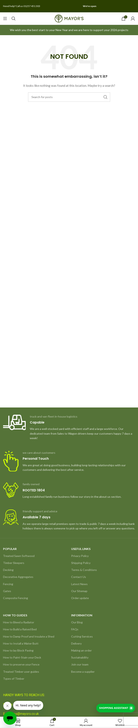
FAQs (74, 629)
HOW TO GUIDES (15, 615)
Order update (80, 598)
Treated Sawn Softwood (19, 556)
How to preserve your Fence (21, 664)
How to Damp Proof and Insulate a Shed (28, 636)
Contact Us (78, 577)
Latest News (79, 584)
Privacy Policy (80, 556)
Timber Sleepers (13, 563)
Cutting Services (82, 636)
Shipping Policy (80, 563)
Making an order (81, 650)
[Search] (13, 18)
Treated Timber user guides (21, 671)
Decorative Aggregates (18, 577)
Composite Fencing (15, 598)
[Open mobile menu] (5, 18)
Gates (7, 591)
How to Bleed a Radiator (18, 622)
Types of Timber (13, 678)
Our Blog (77, 622)
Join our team (79, 664)
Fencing (8, 584)
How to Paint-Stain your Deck (22, 657)
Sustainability (79, 657)
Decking (8, 570)
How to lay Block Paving (18, 650)
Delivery (76, 643)
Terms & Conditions (84, 570)
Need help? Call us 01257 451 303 (21, 6)
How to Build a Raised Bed (20, 629)
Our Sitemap (79, 591)
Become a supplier (83, 671)
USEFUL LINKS (80, 549)
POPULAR (10, 549)
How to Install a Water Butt (20, 643)
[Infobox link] (69, 428)
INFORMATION (81, 615)
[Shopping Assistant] (115, 708)
